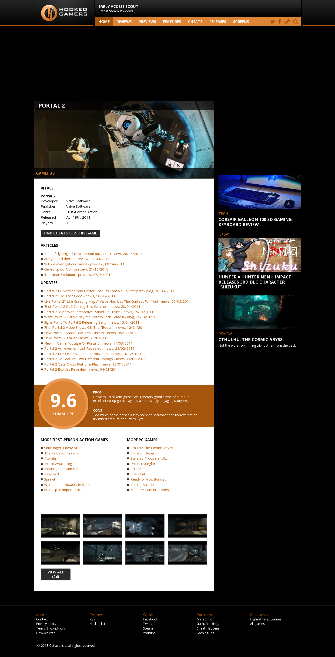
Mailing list (97, 623)
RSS (92, 619)
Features (172, 21)
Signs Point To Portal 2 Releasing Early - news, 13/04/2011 (92, 322)
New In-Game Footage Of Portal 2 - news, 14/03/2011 (88, 343)
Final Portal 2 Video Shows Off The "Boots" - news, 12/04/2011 (95, 327)
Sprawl (49, 479)
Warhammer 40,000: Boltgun (67, 484)
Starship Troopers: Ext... (63, 489)
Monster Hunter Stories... (151, 489)
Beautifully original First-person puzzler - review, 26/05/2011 (93, 253)
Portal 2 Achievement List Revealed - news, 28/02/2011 (89, 348)
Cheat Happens (208, 628)
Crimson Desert (143, 453)
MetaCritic (204, 619)
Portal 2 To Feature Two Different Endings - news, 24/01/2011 (95, 358)
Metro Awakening (58, 463)
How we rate (45, 633)
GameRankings (208, 623)
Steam (148, 628)
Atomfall (50, 458)
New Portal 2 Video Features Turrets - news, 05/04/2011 (90, 332)
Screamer (138, 468)
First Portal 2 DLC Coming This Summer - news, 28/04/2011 (92, 306)
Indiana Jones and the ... (62, 468)
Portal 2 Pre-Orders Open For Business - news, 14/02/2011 (92, 353)
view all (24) (55, 574)
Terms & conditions (51, 628)
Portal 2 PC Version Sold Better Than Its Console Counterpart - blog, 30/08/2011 (109, 290)
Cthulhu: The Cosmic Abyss (152, 447)
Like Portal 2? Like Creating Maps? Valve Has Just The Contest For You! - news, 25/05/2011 (117, 301)
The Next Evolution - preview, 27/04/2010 (78, 274)
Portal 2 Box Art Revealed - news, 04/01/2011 (81, 369)
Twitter (148, 623)
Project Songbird (144, 463)
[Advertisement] (167, 63)
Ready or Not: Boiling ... (149, 479)
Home (104, 21)
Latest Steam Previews (118, 8)
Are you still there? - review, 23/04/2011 (77, 258)
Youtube (149, 633)
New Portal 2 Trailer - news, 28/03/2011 (77, 337)
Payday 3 (51, 474)
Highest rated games (265, 619)
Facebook (150, 619)
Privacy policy (46, 623)
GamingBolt (205, 633)
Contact (42, 619)
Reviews (124, 21)
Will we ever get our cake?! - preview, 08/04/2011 (84, 264)
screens (241, 21)
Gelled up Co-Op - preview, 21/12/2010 (76, 269)
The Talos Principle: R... (62, 453)
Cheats (195, 21)
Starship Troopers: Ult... (149, 458)
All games (257, 623)
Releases (217, 21)
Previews (147, 21)
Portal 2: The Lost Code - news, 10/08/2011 (80, 296)
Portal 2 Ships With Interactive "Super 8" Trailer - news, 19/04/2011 (99, 311)
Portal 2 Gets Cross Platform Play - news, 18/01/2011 (88, 364)
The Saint (138, 474)
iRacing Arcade (142, 484)
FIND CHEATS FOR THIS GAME (70, 233)
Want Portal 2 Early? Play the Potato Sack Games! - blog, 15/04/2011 (99, 317)
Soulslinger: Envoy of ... (62, 447)
